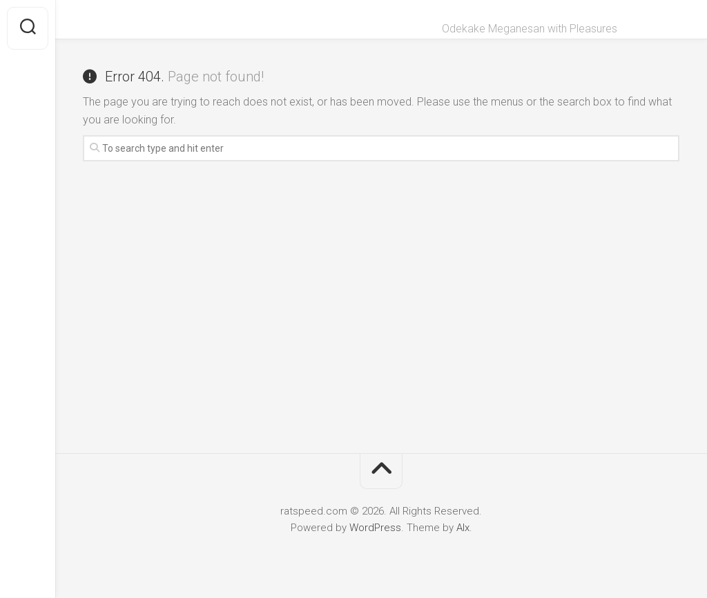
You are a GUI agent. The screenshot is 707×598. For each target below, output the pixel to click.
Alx (462, 527)
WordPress (375, 527)
